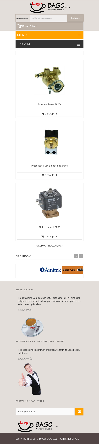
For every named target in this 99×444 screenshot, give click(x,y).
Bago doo (45, 439)
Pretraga (75, 18)
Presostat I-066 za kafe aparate (49, 166)
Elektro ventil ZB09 (49, 227)
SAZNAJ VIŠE (25, 310)
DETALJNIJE (49, 114)
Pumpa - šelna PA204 (49, 104)
